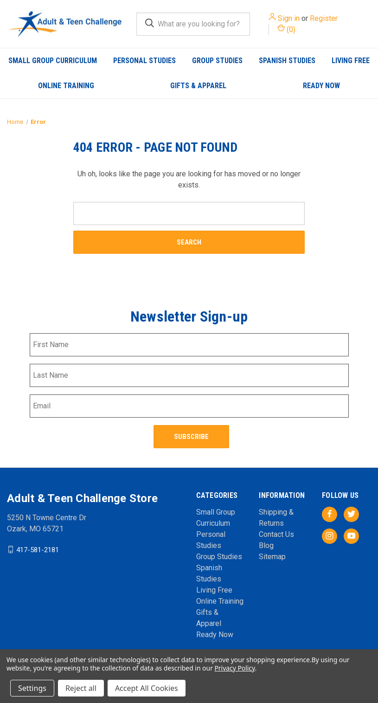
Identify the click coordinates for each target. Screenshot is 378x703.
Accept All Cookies (146, 688)
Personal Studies (144, 60)
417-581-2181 (37, 549)
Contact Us (276, 533)
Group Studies (217, 60)
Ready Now (321, 85)
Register (324, 18)
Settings (32, 688)
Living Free (214, 589)
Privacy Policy (234, 668)
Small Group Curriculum (52, 60)
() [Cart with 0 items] (286, 29)
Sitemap (272, 556)
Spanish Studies (287, 60)
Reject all (80, 688)
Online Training (66, 85)
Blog (266, 545)
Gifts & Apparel (198, 85)
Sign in (289, 18)
